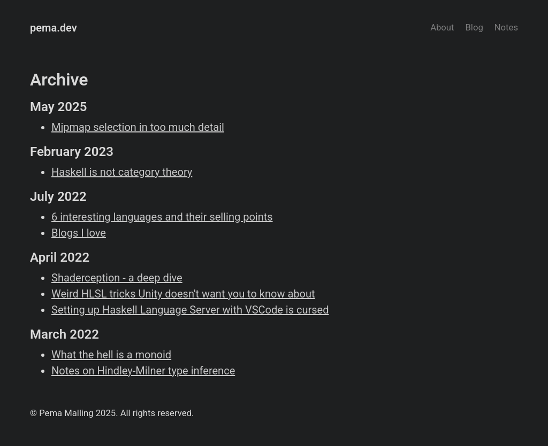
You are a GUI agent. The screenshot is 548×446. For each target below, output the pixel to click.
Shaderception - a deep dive (116, 277)
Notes (506, 27)
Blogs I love (78, 232)
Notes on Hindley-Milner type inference (143, 370)
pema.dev (53, 27)
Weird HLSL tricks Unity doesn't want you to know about (183, 293)
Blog (474, 27)
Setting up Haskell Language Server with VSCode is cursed (190, 309)
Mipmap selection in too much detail (137, 127)
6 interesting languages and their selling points (162, 216)
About (442, 27)
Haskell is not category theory (121, 172)
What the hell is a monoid (111, 354)
